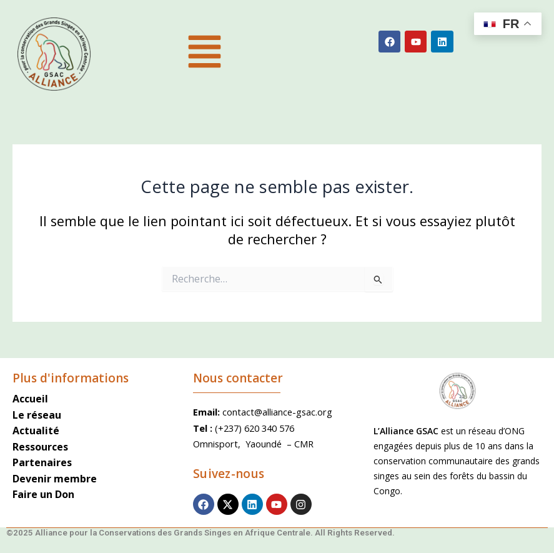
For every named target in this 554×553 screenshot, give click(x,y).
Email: (207, 412)
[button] (204, 54)
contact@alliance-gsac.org (277, 412)
